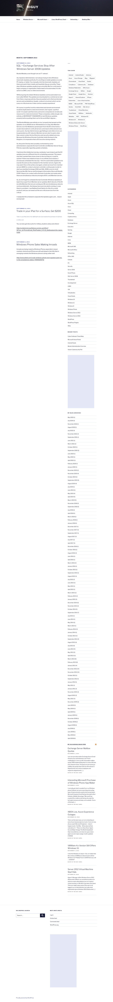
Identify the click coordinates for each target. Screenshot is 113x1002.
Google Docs (82, 94)
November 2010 (72, 692)
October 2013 (72, 635)
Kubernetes (72, 100)
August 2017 (71, 536)
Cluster (89, 81)
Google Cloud (72, 94)
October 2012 (72, 675)
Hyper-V (71, 97)
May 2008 (71, 735)
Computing (71, 213)
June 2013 (71, 649)
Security (70, 266)
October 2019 (72, 477)
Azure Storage (78, 78)
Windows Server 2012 (74, 312)
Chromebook (72, 81)
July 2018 (70, 510)
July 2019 (70, 487)
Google (89, 91)
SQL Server (86, 107)
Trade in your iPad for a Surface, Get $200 (38, 211)
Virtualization (71, 292)
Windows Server (29, 19)
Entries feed (53, 918)
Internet (70, 236)
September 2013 (72, 639)
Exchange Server (73, 91)
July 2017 (70, 539)
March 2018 (71, 516)
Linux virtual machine (84, 100)
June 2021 (71, 440)
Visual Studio (72, 113)
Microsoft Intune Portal (74, 339)
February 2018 (72, 520)
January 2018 (71, 523)
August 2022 (71, 427)
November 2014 (72, 606)
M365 (70, 103)
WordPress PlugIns (73, 322)
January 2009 (72, 715)
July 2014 (70, 616)
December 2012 (72, 669)
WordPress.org (54, 925)
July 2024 (70, 420)
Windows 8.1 (84, 116)
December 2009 (72, 702)
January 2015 (71, 599)
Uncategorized (72, 283)
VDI (69, 289)
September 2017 (72, 533)
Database (90, 84)
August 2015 (71, 576)
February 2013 (72, 662)
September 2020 (73, 450)
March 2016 (71, 563)
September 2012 (72, 679)
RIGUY (32, 7)
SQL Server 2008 (73, 276)
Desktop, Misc (87, 19)
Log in (51, 915)
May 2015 (70, 586)
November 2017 (72, 530)
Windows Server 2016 (74, 316)
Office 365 (71, 256)
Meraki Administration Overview (77, 346)
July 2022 (70, 430)
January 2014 (71, 632)
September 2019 (72, 480)
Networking (74, 19)
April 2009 (71, 712)
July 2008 (70, 728)
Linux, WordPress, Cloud (60, 19)
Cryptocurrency (72, 216)
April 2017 (70, 543)
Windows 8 (71, 306)
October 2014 (72, 609)
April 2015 (71, 589)
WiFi (77, 116)
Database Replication (75, 88)
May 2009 (71, 708)
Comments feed (54, 921)
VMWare (80, 113)
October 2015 (72, 569)
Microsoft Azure (43, 19)
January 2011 (71, 688)
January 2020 (72, 467)
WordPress (83, 126)
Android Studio (79, 75)
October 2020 (72, 447)
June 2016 (71, 556)
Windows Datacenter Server (77, 123)
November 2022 (72, 424)
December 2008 (72, 718)
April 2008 (71, 738)
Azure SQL (71, 203)
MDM (69, 243)
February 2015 (72, 596)
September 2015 (72, 573)
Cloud (69, 210)
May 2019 (70, 493)
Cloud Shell (81, 81)
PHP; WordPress (89, 103)
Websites (71, 116)
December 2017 (72, 526)
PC (68, 263)
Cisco (69, 206)
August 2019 (71, 483)
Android (71, 75)
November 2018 (72, 503)
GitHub (83, 91)
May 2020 (71, 457)
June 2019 (71, 490)
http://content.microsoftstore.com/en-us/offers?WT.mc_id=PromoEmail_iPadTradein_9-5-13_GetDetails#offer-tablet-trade (40, 230)
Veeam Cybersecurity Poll (75, 349)
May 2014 (70, 622)
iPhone (89, 97)
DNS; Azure (86, 88)
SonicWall (78, 107)
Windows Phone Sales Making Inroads (36, 244)
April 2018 (71, 513)
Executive (70, 226)
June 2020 (71, 453)
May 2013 (70, 652)
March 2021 (71, 444)
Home (18, 19)
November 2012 (72, 672)
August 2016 (71, 553)
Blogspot (92, 78)
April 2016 (71, 559)
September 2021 (72, 437)
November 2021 (72, 434)
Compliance (72, 84)
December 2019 (72, 470)
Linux (69, 240)
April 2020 (71, 460)
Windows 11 (81, 119)
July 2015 (70, 579)
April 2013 (71, 655)
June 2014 (71, 619)
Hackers (90, 94)
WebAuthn (89, 113)
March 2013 (71, 659)
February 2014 (72, 629)
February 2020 (72, 463)
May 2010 (71, 698)
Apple (69, 197)
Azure (70, 78)
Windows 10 (72, 119)
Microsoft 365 (79, 103)
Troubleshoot (72, 110)
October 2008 (72, 722)
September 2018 (72, 506)
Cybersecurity (82, 84)
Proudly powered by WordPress (25, 998)
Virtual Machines (83, 110)
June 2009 (71, 705)
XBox (69, 326)
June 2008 (71, 731)
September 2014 (72, 612)
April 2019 (71, 496)
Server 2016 (71, 269)
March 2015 (71, 592)
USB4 (69, 286)
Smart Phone (71, 273)
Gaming (70, 230)
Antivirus (88, 75)
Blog (86, 78)
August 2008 (71, 725)
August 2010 (71, 695)
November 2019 (72, 473)
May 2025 (71, 417)
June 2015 (71, 582)
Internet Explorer (80, 97)
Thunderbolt (71, 279)
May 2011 (70, 685)
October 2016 (72, 549)
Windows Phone (73, 126)
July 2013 (70, 645)
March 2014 (71, 625)
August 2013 (71, 642)
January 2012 (71, 682)
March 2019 (71, 500)
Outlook (70, 259)
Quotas (71, 107)
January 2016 (71, 566)
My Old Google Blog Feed (77, 744)
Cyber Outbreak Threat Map (76, 336)
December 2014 (72, 602)
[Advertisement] (56, 35)
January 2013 (71, 665)
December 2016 (72, 546)
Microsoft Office (72, 249)
